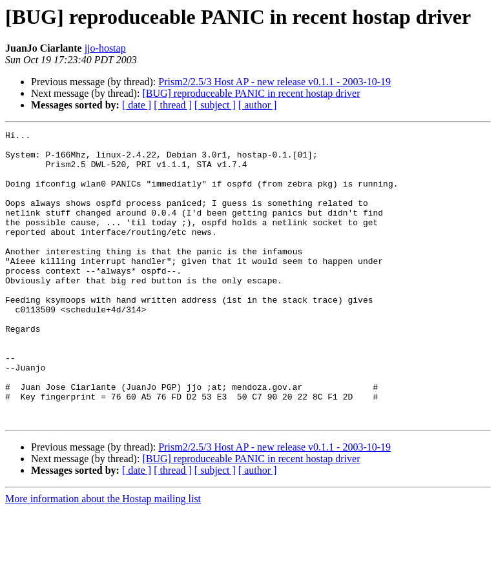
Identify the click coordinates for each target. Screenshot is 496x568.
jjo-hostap (105, 48)
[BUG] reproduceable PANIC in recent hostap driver (251, 93)
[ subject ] (215, 104)
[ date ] (136, 104)
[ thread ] (173, 104)
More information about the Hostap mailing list (103, 556)
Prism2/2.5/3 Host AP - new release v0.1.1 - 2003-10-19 (274, 81)
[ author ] (257, 104)
